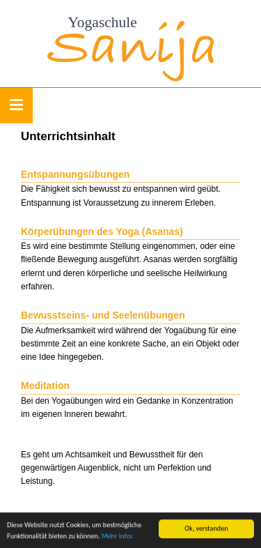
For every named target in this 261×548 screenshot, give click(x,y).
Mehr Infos (117, 536)
